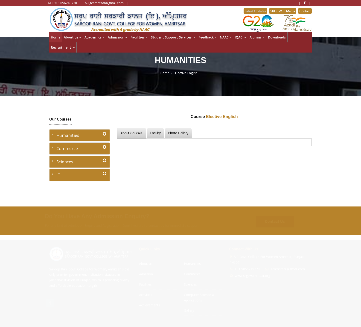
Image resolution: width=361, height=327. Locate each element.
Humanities (81, 135)
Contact (305, 11)
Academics (94, 37)
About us (72, 37)
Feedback (207, 37)
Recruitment (63, 47)
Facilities (139, 37)
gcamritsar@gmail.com (104, 3)
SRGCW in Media (282, 11)
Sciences (81, 161)
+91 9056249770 (62, 3)
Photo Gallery (178, 133)
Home (55, 37)
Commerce (81, 148)
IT (81, 174)
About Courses (131, 133)
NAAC (225, 37)
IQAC (240, 37)
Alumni (257, 37)
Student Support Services (173, 37)
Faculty (155, 133)
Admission (117, 37)
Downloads (277, 37)
